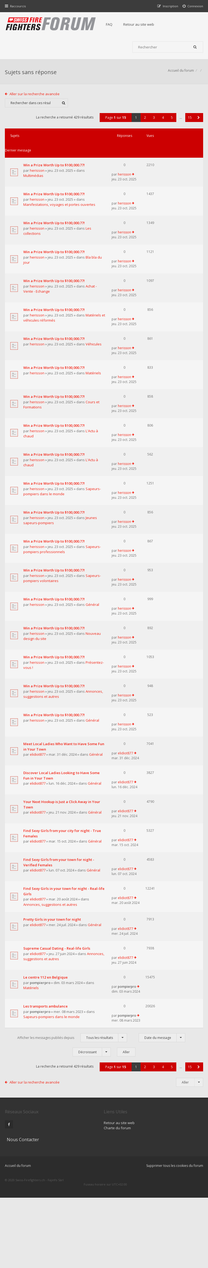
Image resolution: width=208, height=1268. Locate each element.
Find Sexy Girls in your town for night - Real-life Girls (50, 965)
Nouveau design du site (52, 690)
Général (40, 659)
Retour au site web (141, 24)
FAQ (111, 24)
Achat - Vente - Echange (52, 299)
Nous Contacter (155, 1198)
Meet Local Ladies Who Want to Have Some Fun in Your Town (50, 806)
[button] (198, 121)
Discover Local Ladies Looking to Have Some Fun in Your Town (50, 839)
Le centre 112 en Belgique (46, 1065)
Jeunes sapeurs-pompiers (54, 556)
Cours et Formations (49, 427)
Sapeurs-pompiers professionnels (44, 590)
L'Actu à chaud (45, 458)
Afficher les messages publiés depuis (72, 1124)
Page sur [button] (115, 122)
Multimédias (43, 170)
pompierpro (40, 1070)
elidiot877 (38, 813)
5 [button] (171, 122)
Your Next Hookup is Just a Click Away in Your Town (50, 873)
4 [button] (162, 122)
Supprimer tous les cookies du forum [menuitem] (174, 1240)
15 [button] (189, 122)
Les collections (45, 237)
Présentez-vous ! (47, 721)
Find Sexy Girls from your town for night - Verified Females (50, 934)
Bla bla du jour (45, 268)
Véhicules (41, 366)
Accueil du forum (180, 74)
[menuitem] (192, 6)
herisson (37, 165)
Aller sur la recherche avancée (35, 98)
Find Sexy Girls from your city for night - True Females (49, 904)
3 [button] (153, 122)
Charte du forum (87, 1214)
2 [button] (144, 122)
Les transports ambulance (46, 1091)
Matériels (40, 397)
